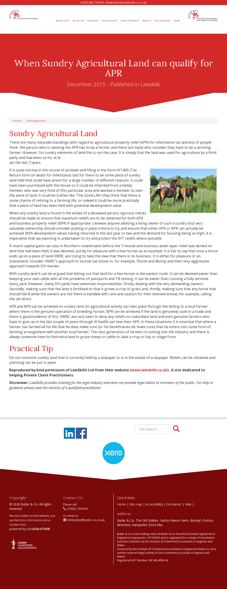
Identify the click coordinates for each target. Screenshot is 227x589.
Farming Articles (36, 120)
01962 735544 (75, 509)
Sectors (78, 20)
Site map (135, 504)
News (146, 20)
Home (121, 504)
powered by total (29, 529)
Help (188, 504)
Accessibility (154, 504)
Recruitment (162, 20)
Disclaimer (173, 504)
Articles (92, 20)
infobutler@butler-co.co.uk (130, 2)
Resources (109, 20)
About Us (62, 20)
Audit (177, 20)
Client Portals (130, 20)
